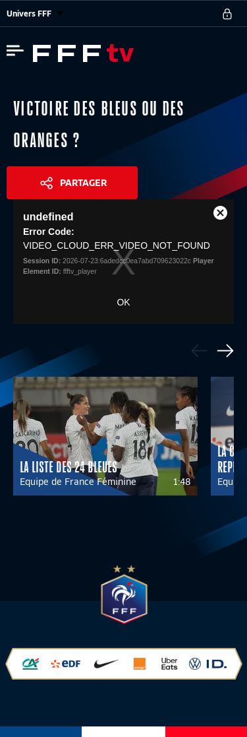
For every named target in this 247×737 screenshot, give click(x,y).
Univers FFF (35, 13)
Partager (83, 182)
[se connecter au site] (227, 13)
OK (123, 302)
